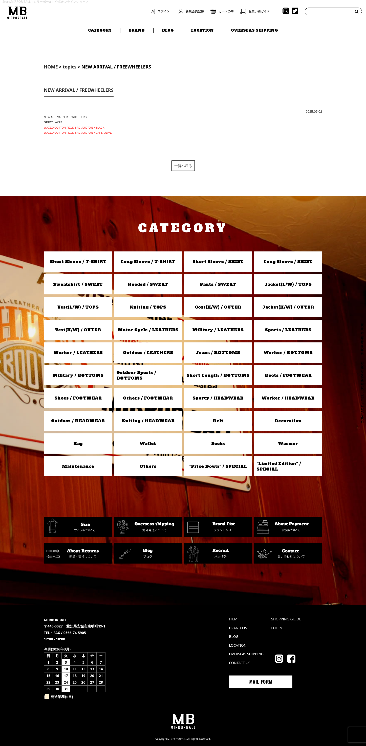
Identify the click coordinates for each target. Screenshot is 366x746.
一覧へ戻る (183, 165)
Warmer (288, 443)
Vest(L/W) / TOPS (78, 307)
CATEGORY (100, 29)
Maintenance (78, 466)
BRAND (137, 29)
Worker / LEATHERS (78, 352)
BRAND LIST (239, 627)
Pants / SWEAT (218, 284)
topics (69, 67)
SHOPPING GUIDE (286, 619)
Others (148, 466)
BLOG (168, 29)
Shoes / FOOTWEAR (78, 398)
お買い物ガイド (259, 11)
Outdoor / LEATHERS (148, 352)
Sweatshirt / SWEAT (78, 284)
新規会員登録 (195, 11)
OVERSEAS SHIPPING (254, 29)
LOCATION (202, 29)
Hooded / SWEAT (148, 284)
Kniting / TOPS (148, 307)
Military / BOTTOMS (77, 375)
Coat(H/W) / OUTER (218, 307)
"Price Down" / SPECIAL (218, 466)
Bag (77, 443)
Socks (218, 443)
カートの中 (226, 11)
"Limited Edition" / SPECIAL (278, 466)
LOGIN (276, 627)
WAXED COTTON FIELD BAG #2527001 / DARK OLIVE (78, 132)
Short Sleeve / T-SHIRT (78, 261)
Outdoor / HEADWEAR (78, 421)
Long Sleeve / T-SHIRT (148, 261)
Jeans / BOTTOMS (218, 352)
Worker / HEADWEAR (288, 398)
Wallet (148, 443)
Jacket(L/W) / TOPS (288, 284)
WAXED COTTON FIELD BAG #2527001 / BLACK (74, 127)
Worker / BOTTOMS (288, 352)
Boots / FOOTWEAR (288, 375)
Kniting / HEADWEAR (148, 421)
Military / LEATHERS (218, 330)
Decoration (288, 421)
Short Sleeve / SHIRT (218, 261)
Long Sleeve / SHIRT (288, 261)
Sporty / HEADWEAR (217, 398)
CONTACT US (239, 662)
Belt (218, 421)
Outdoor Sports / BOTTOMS (136, 375)
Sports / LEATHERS (288, 330)
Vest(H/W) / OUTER (78, 330)
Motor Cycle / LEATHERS (148, 330)
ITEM (233, 619)
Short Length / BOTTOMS (217, 375)
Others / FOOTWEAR (148, 398)
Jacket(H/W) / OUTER (288, 307)
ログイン (163, 11)
